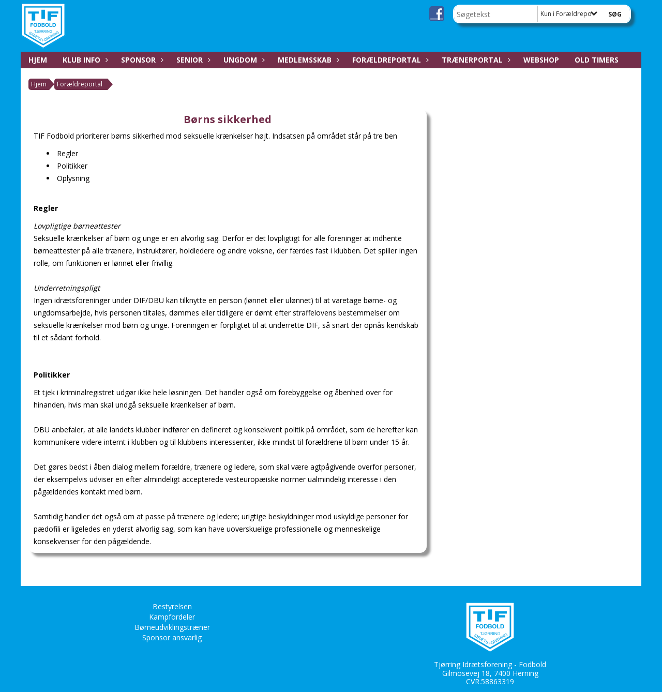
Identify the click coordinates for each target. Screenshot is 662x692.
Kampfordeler (172, 617)
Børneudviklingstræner (172, 627)
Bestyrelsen (172, 606)
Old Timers (597, 60)
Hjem (37, 60)
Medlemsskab (307, 60)
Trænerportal (475, 60)
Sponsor (141, 60)
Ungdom (242, 60)
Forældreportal (389, 60)
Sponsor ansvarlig (172, 637)
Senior (192, 60)
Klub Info (84, 60)
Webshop (541, 60)
